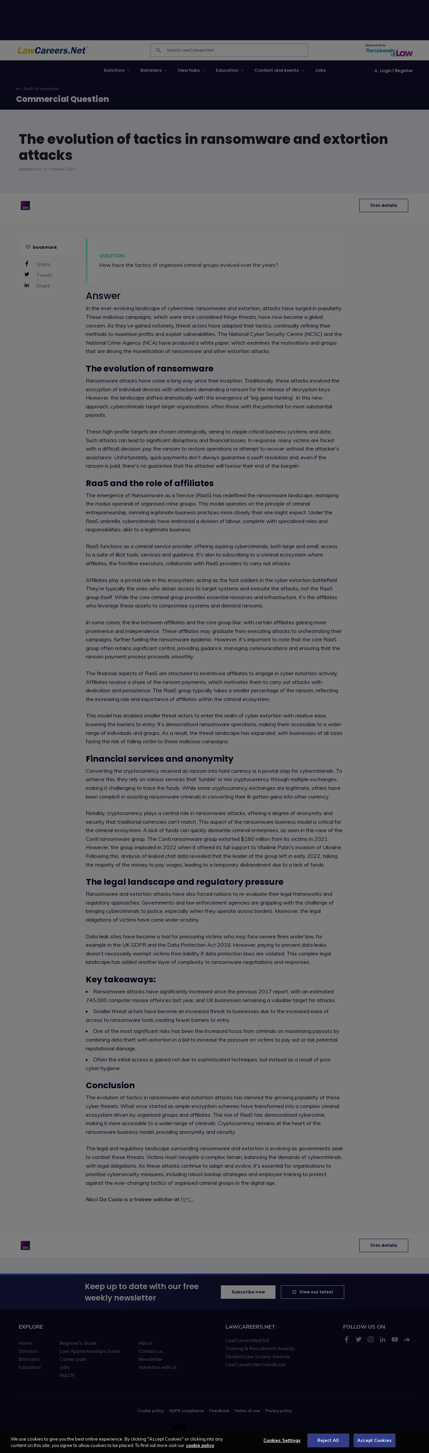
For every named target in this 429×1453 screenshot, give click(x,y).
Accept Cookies (374, 1444)
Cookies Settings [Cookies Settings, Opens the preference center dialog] (282, 1444)
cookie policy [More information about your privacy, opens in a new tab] (200, 1449)
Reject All (328, 1444)
